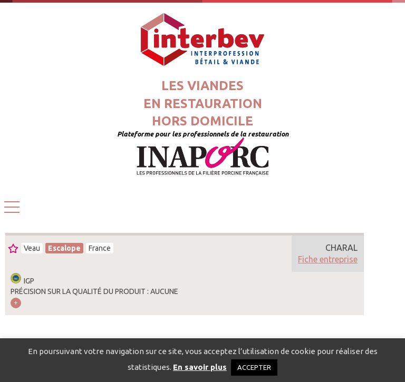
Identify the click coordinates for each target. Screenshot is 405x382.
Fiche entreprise (328, 259)
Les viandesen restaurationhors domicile (202, 103)
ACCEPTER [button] (254, 367)
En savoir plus (200, 367)
